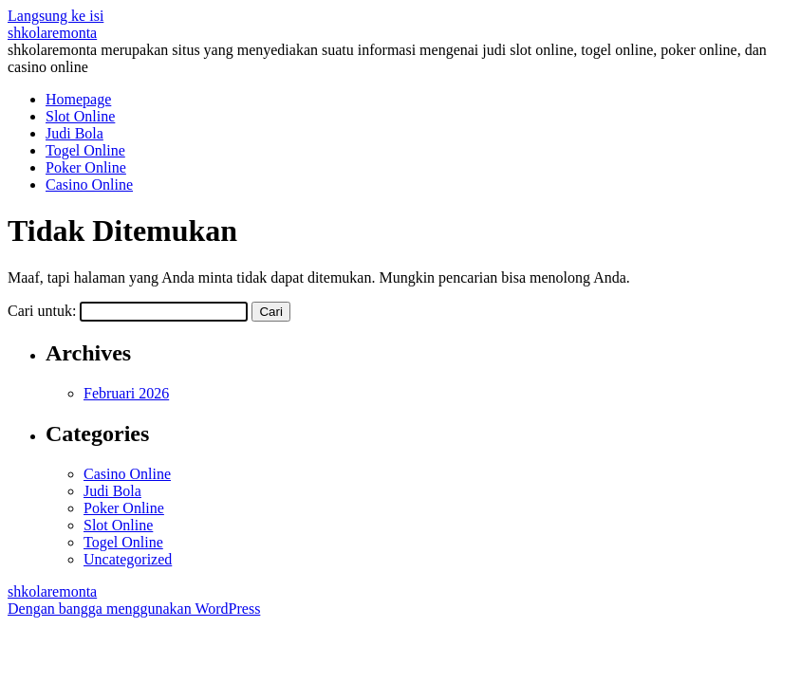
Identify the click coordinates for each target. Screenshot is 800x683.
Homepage (78, 99)
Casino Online (89, 184)
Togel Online (85, 150)
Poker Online (86, 167)
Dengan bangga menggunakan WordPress (134, 608)
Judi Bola (74, 133)
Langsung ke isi (55, 16)
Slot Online (80, 116)
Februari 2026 (126, 393)
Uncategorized (128, 559)
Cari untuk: (42, 311)
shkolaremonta (52, 33)
